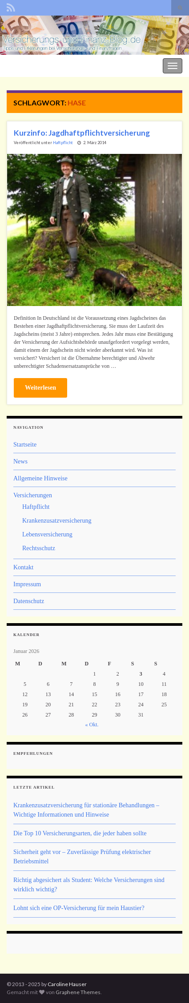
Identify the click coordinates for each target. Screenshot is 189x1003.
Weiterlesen (40, 387)
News (20, 461)
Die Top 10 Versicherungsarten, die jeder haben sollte (79, 833)
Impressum (27, 584)
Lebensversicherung (47, 534)
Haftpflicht (63, 142)
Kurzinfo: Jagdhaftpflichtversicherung (82, 132)
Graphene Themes (78, 992)
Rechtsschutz (38, 548)
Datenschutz (28, 601)
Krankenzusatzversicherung (56, 520)
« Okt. (92, 724)
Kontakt (23, 567)
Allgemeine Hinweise (40, 478)
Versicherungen (32, 495)
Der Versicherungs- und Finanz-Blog (50, 64)
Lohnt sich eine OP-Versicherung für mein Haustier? (79, 908)
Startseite (24, 444)
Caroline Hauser (67, 984)
